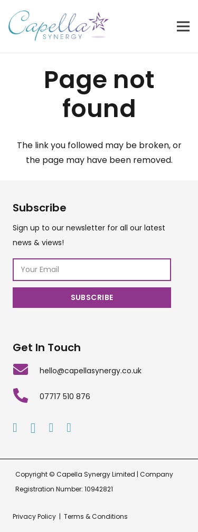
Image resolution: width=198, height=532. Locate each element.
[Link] (58, 26)
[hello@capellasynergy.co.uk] (26, 371)
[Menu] (183, 26)
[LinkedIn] (51, 427)
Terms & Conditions (96, 516)
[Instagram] (33, 428)
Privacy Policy (34, 516)
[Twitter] (69, 427)
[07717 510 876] (26, 396)
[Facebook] (15, 427)
